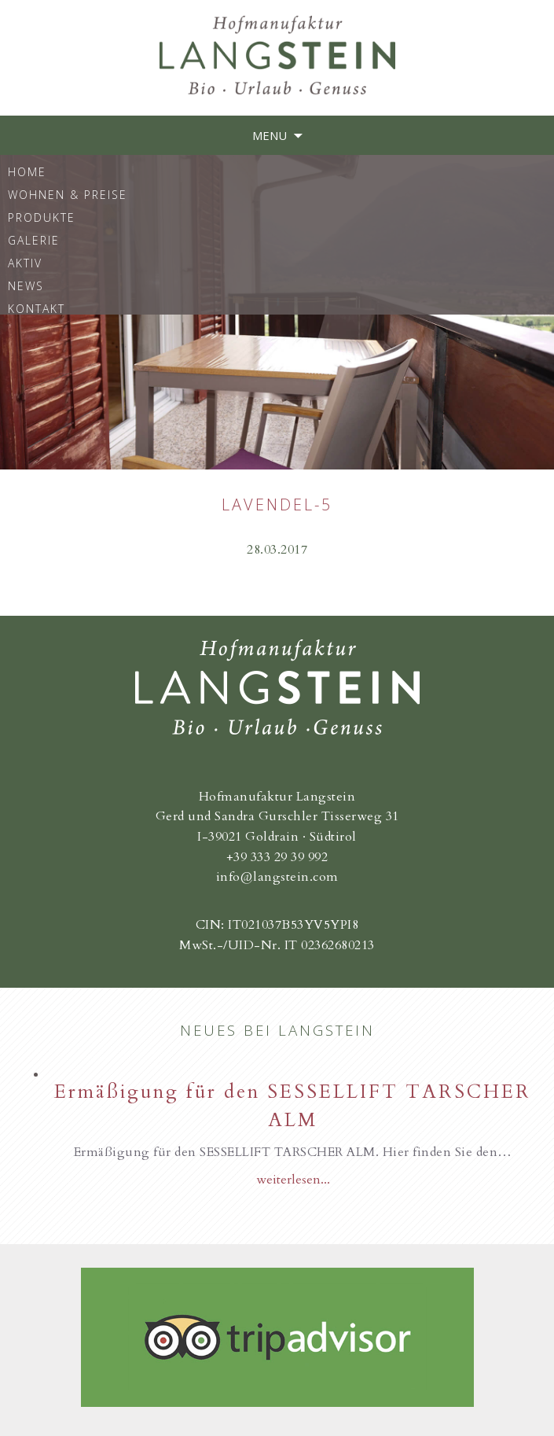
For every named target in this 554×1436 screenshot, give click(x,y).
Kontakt (36, 308)
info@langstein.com (277, 877)
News (26, 285)
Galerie (34, 239)
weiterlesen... (293, 1179)
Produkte (41, 216)
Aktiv (25, 262)
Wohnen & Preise (67, 194)
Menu (269, 135)
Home (27, 171)
